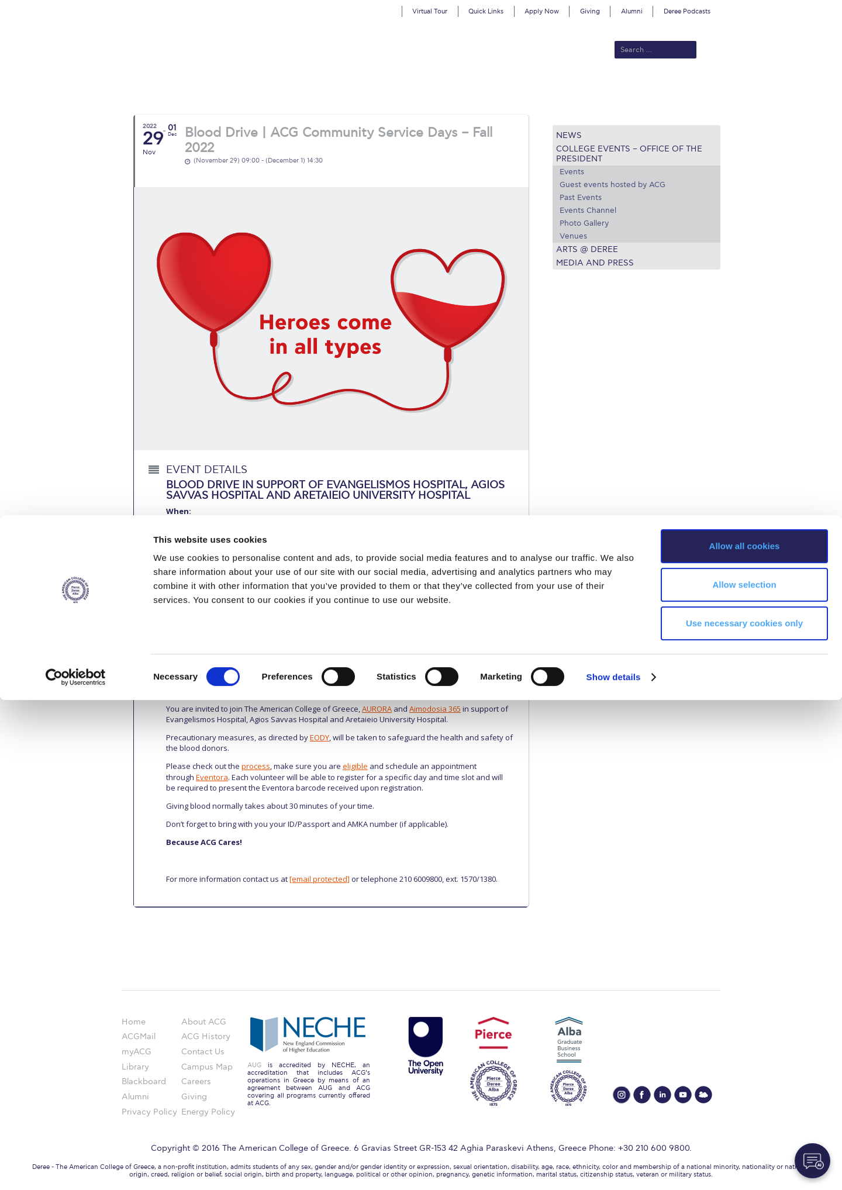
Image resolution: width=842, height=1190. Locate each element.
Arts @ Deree (587, 249)
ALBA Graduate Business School (474, 89)
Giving (590, 11)
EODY (319, 737)
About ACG (260, 89)
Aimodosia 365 (435, 708)
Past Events (581, 197)
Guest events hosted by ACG (612, 184)
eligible (355, 766)
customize (792, 8)
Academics (372, 89)
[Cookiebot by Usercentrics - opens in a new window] (76, 1167)
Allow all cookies (744, 1036)
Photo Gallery (584, 223)
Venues (573, 236)
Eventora (212, 777)
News (569, 135)
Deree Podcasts (687, 11)
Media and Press (595, 263)
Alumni (632, 11)
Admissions (316, 89)
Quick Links (485, 11)
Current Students (592, 89)
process (255, 766)
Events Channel (588, 210)
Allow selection (744, 1074)
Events (572, 172)
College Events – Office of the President (629, 154)
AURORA (377, 708)
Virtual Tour (429, 11)
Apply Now (541, 11)
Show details (613, 1167)
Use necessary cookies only (744, 1113)
